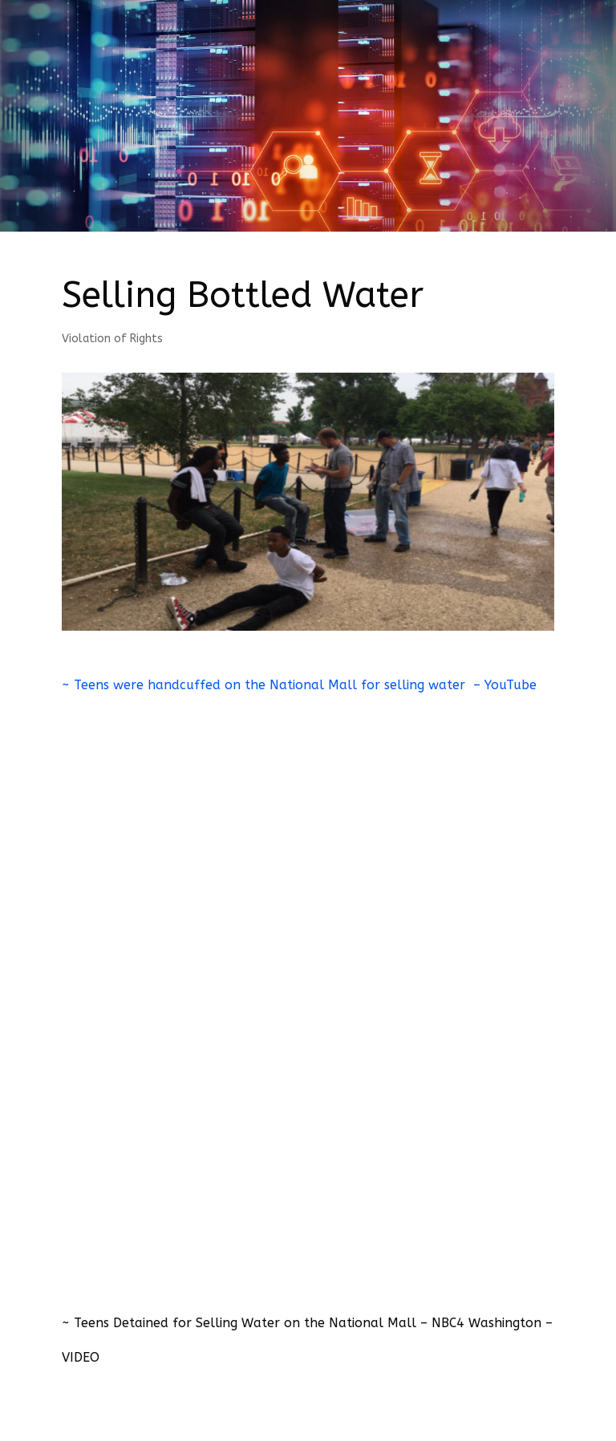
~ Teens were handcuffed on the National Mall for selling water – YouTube (299, 684)
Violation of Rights (112, 338)
